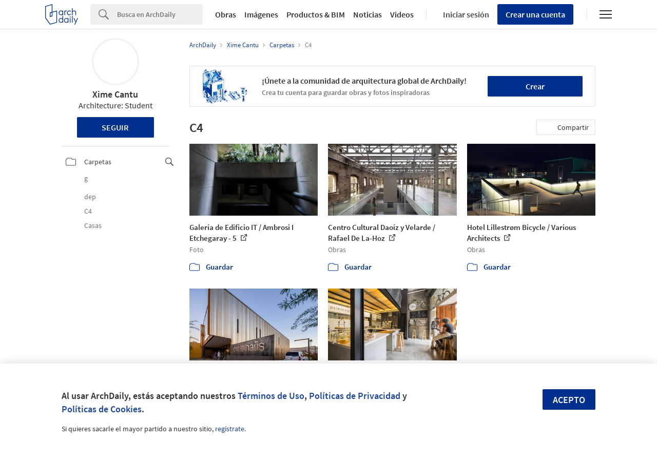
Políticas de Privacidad (354, 396)
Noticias (367, 14)
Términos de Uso (271, 396)
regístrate (229, 428)
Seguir (115, 127)
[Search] (160, 14)
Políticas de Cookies (102, 409)
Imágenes (261, 14)
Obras (225, 14)
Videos (402, 14)
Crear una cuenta (535, 14)
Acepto (569, 400)
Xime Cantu (115, 94)
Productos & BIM (315, 14)
